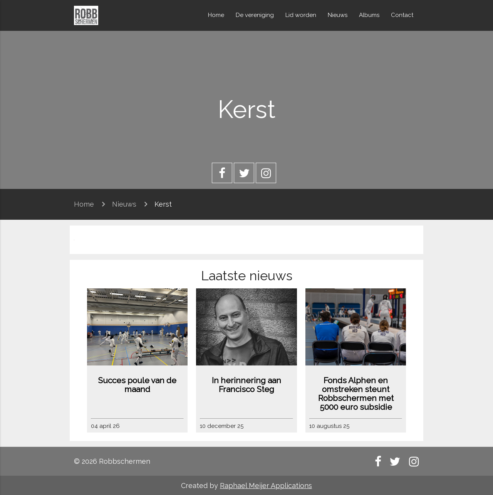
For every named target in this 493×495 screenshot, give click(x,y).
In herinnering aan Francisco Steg (246, 384)
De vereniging (255, 15)
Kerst (163, 204)
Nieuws (337, 15)
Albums (369, 15)
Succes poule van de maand (137, 384)
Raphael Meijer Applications (266, 486)
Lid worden (300, 15)
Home (216, 15)
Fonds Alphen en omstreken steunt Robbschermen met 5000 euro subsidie (356, 393)
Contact (402, 15)
